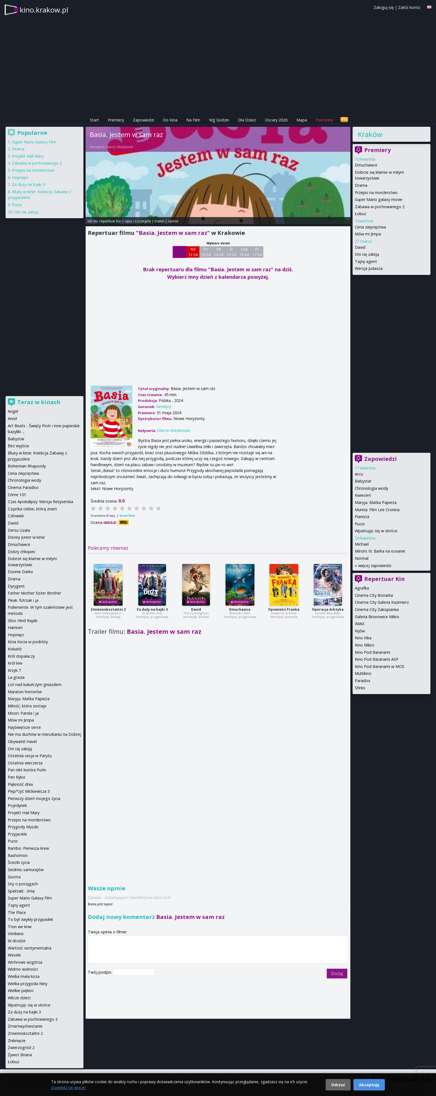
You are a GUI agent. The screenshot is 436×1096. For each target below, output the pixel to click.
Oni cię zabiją (367, 254)
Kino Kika (363, 637)
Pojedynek (17, 805)
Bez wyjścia (18, 445)
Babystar (363, 481)
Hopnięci (20, 177)
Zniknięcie (17, 1040)
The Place (17, 912)
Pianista (362, 516)
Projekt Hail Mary (28, 156)
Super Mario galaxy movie (378, 199)
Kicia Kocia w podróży (28, 641)
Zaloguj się (384, 7)
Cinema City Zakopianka (377, 609)
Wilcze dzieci (19, 997)
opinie (173, 220)
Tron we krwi (19, 926)
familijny (163, 406)
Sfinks (360, 687)
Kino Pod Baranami (372, 652)
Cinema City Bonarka (374, 595)
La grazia (16, 677)
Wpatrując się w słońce (376, 530)
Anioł (12, 418)
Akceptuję (369, 1084)
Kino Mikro (364, 645)
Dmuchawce (240, 609)
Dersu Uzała (19, 530)
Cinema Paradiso (23, 487)
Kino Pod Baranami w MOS (379, 666)
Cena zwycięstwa (370, 227)
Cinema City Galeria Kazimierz (382, 602)
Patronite (324, 120)
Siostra (14, 876)
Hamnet (15, 627)
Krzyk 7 (14, 670)
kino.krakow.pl (44, 10)
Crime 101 (17, 494)
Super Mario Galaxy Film (34, 142)
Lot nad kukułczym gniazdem (34, 684)
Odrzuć (338, 1084)
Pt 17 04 (257, 252)
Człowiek (16, 515)
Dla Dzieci (247, 120)
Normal (361, 558)
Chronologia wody (371, 488)
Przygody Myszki (23, 826)
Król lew (15, 663)
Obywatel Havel (22, 741)
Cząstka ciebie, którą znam (32, 508)
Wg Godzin (219, 120)
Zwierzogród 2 (21, 1047)
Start (94, 120)
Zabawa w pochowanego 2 (380, 206)
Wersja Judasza (369, 268)
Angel (13, 411)
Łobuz (360, 213)
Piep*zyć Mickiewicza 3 (29, 791)
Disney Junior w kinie (26, 537)
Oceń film (127, 515)
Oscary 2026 (276, 120)
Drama (361, 185)
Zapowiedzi (143, 120)
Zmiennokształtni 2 (108, 609)
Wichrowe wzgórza (25, 962)
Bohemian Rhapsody (27, 466)
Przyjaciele (17, 834)
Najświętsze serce (24, 727)
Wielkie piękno (21, 990)
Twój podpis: (100, 972)
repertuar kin (110, 220)
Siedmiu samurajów (26, 869)
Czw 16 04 (244, 252)
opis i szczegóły (138, 220)
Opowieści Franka (283, 609)
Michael (362, 544)
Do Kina (170, 120)
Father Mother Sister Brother (34, 593)
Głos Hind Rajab (23, 620)
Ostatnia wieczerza (25, 763)
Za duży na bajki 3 (152, 609)
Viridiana (15, 933)
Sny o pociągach (23, 883)
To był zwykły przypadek (30, 919)
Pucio (360, 523)
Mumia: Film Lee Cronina (377, 509)
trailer (159, 220)
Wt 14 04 (219, 252)
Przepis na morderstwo (376, 192)
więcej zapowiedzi (374, 565)
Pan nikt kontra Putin (27, 769)
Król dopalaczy (21, 656)
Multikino (363, 673)
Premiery (116, 120)
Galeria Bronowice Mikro (377, 616)
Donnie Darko (20, 571)
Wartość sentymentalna (29, 948)
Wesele (14, 955)
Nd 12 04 (193, 252)
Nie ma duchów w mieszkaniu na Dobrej (44, 734)
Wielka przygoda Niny (27, 983)
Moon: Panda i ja (23, 713)
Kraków (370, 134)
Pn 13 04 (206, 252)
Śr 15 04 (231, 252)
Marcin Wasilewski (119, 147)
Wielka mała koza (23, 976)
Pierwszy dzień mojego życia (34, 798)
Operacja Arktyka (328, 609)
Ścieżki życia (19, 862)
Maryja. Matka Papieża (376, 502)
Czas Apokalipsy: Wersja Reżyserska (40, 501)
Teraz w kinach (39, 402)
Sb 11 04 (180, 252)
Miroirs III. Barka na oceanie (380, 551)
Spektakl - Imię (21, 891)
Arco (359, 474)
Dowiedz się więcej (68, 1087)
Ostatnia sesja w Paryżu (30, 755)
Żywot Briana (20, 1054)
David (196, 609)
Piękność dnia (20, 784)
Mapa (301, 120)
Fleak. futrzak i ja (23, 600)
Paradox (362, 680)
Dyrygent (16, 586)
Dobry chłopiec (22, 551)
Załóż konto (409, 7)
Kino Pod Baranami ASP (376, 659)
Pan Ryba (16, 777)
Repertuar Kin (384, 579)
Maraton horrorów (25, 691)
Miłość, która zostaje (27, 706)
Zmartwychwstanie (25, 1026)
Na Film (193, 120)
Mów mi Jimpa (368, 234)
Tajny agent (366, 261)
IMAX (359, 623)
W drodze (17, 940)
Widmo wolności (23, 969)
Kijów (360, 630)
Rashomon (18, 855)
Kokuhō (15, 649)
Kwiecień (363, 495)
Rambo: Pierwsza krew (28, 848)
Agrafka (362, 588)
